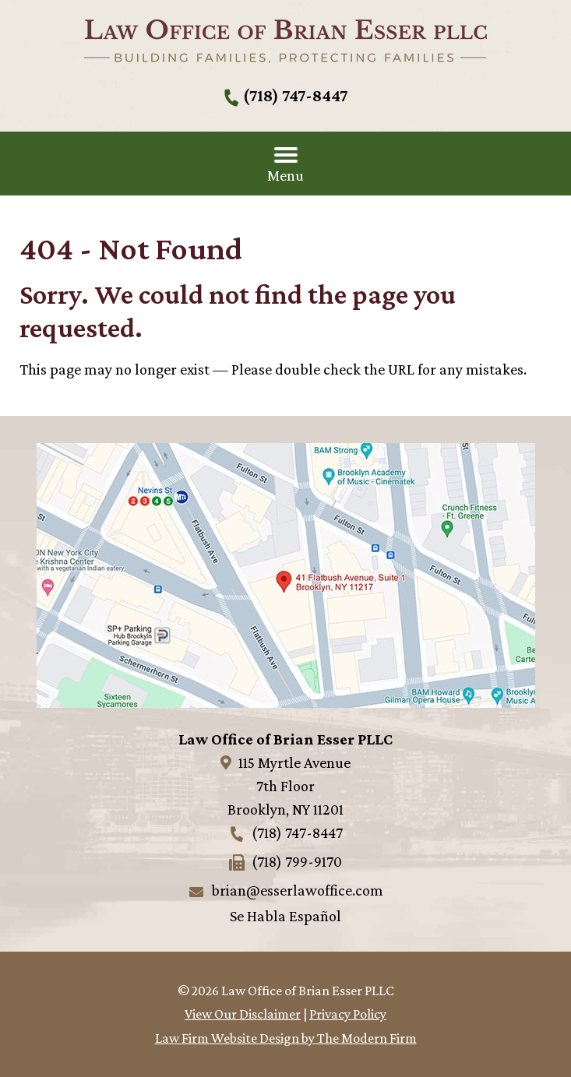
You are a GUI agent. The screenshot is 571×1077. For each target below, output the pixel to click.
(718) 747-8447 (295, 95)
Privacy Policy (347, 1014)
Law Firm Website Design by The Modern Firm (286, 1038)
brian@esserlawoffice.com (297, 890)
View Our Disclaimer (243, 1014)
